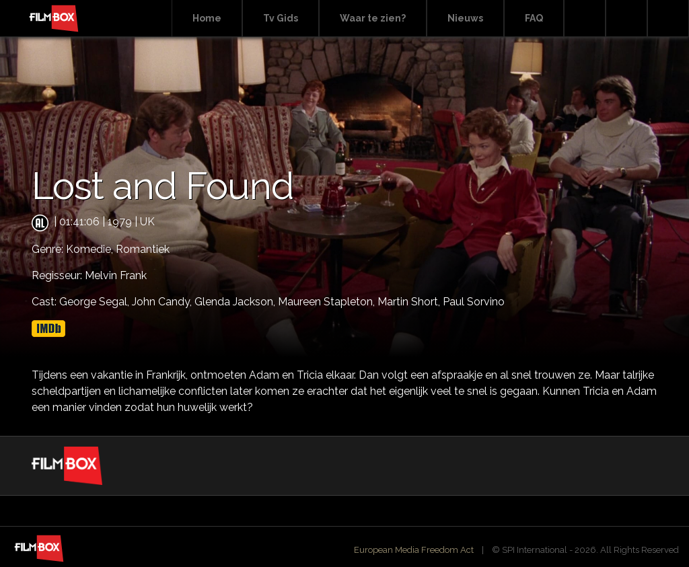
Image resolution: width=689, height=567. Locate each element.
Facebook (626, 18)
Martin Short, (410, 301)
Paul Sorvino (474, 301)
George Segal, (95, 301)
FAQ (534, 18)
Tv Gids (280, 18)
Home (206, 18)
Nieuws (465, 18)
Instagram (668, 18)
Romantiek (143, 249)
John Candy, (163, 301)
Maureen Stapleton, (327, 301)
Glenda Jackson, (236, 301)
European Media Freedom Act (414, 550)
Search (585, 18)
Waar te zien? (373, 18)
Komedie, (91, 249)
